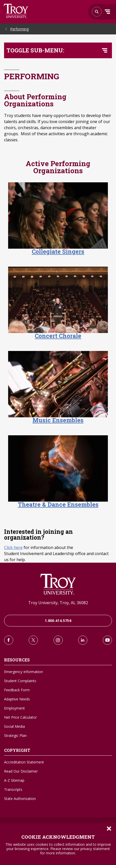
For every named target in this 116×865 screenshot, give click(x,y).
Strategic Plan (15, 735)
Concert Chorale (58, 336)
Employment (14, 708)
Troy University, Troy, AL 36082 (58, 602)
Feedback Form (17, 689)
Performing (19, 29)
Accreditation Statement (24, 762)
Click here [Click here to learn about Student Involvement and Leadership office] (13, 547)
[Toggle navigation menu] (104, 50)
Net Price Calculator (20, 717)
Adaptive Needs (17, 699)
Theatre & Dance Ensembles (58, 504)
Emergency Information (23, 671)
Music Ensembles (58, 420)
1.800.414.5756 (58, 620)
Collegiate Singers (58, 251)
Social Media (14, 726)
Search (16, 11)
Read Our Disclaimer (21, 771)
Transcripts (13, 789)
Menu (107, 11)
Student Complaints (20, 680)
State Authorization (20, 798)
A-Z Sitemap (14, 780)
